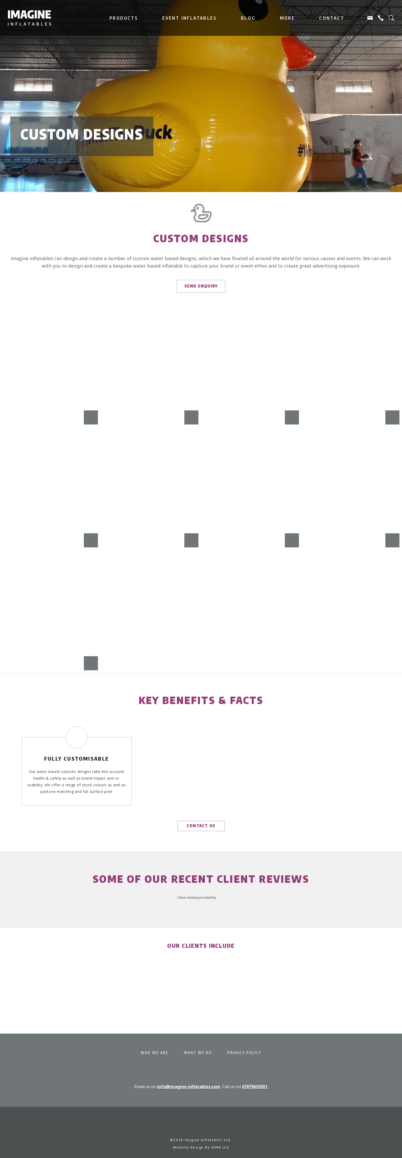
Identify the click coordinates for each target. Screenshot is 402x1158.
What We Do (198, 1052)
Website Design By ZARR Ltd (201, 1147)
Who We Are (154, 1052)
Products (123, 18)
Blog (248, 18)
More (287, 18)
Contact (331, 18)
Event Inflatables (189, 18)
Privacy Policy (244, 1052)
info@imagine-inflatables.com (188, 1086)
